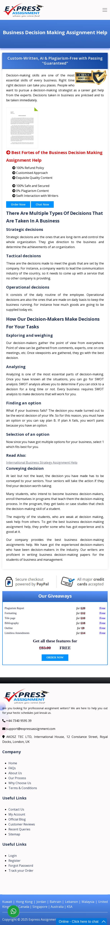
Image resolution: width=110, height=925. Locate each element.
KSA (69, 907)
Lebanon (71, 902)
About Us (15, 773)
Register (14, 860)
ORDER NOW (55, 657)
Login (12, 856)
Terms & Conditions (22, 788)
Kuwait (7, 902)
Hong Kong (24, 902)
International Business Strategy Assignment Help (41, 462)
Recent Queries (19, 829)
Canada (23, 907)
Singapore (39, 907)
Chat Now (42, 204)
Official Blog (17, 819)
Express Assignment (43, 919)
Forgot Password (20, 865)
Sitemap (14, 834)
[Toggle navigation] (105, 10)
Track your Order (20, 870)
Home (12, 763)
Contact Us (16, 809)
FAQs (12, 768)
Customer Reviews (21, 824)
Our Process (17, 778)
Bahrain (55, 902)
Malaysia (88, 902)
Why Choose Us (19, 783)
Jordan (41, 902)
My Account (16, 814)
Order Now (18, 204)
